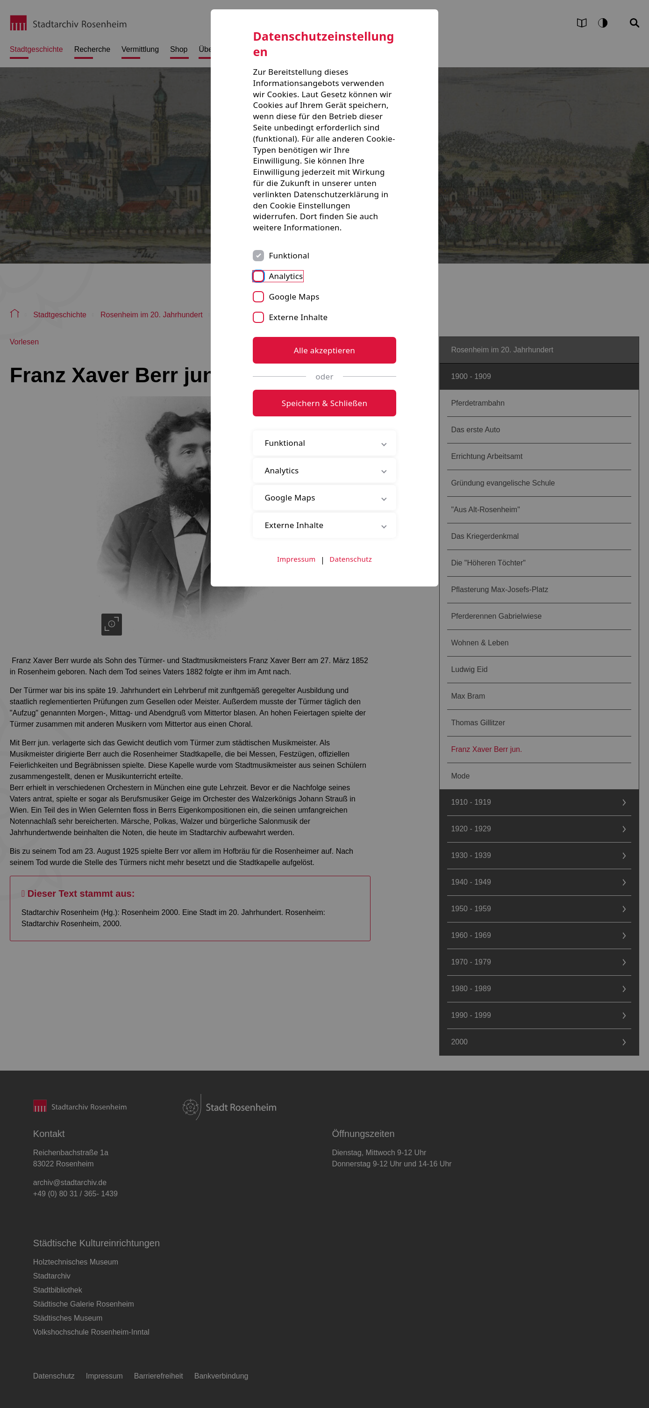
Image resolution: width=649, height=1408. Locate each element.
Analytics (286, 276)
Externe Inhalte (298, 317)
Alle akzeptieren (324, 350)
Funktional (289, 255)
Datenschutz (350, 559)
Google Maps (294, 296)
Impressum (296, 559)
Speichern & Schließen (324, 403)
